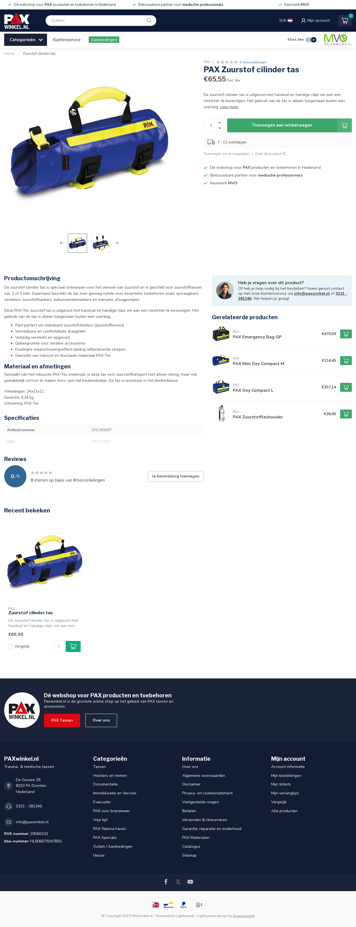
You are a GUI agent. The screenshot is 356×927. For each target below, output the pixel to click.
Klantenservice (67, 40)
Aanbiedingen (104, 40)
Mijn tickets (281, 784)
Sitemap (189, 855)
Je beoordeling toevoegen (175, 476)
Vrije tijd (100, 819)
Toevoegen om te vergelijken (226, 153)
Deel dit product (270, 153)
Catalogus (191, 846)
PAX (207, 62)
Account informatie (288, 766)
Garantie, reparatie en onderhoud (211, 828)
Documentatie (105, 784)
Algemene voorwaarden (203, 775)
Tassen (99, 766)
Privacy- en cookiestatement (207, 793)
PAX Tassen (62, 720)
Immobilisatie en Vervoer (115, 793)
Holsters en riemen (110, 775)
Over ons (101, 720)
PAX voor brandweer (111, 811)
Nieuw (99, 855)
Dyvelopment (243, 915)
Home (9, 53)
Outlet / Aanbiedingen (112, 846)
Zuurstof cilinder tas (39, 53)
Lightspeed (185, 915)
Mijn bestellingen (286, 775)
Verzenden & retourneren (204, 819)
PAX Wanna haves (109, 828)
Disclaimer (191, 784)
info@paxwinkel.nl (312, 293)
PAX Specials (105, 837)
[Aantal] (58, 646)
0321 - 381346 (29, 806)
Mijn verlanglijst (285, 793)
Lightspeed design (212, 915)
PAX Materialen (195, 837)
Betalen (189, 811)
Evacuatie (101, 802)
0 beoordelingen (253, 62)
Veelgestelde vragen (200, 802)
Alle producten (284, 811)
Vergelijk (22, 646)
